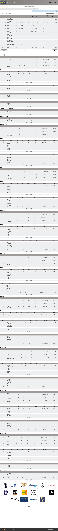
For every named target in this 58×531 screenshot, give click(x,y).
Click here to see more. (29, 82)
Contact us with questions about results (29, 6)
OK (56, 11)
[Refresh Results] (57, 13)
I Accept (50, 529)
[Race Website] (4, 2)
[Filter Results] (55, 13)
